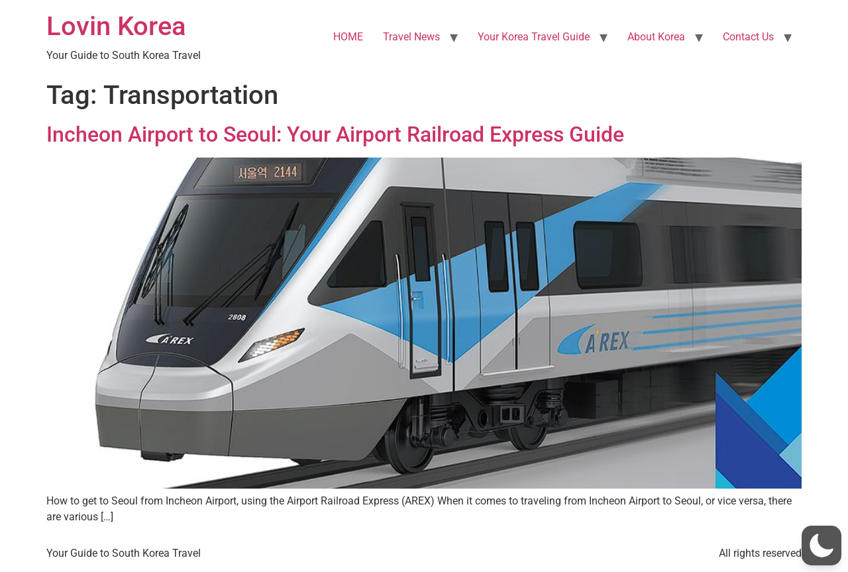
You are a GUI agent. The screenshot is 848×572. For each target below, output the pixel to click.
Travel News (411, 36)
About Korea (656, 36)
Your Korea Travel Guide (534, 36)
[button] (821, 545)
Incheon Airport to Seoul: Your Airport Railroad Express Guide (335, 134)
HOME (348, 36)
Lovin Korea (116, 26)
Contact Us (748, 36)
